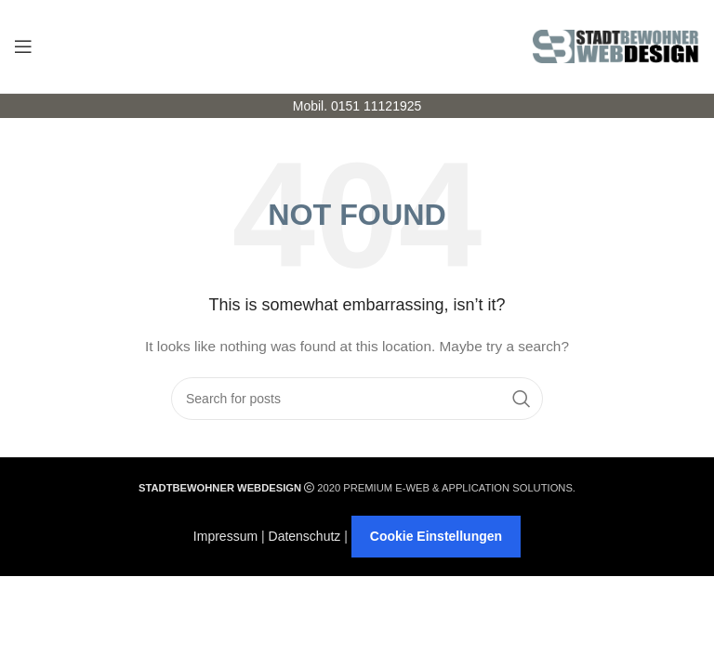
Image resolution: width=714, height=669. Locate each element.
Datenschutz (305, 536)
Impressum (225, 536)
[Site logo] (616, 45)
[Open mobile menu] (23, 46)
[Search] (357, 398)
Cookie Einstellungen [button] (436, 536)
